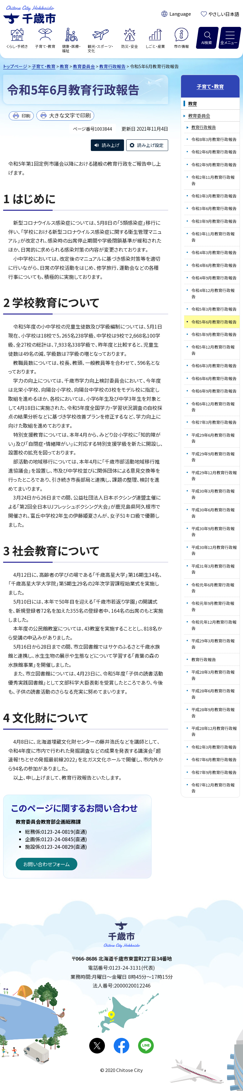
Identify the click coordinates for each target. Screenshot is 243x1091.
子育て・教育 (43, 66)
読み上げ (110, 145)
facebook (121, 1045)
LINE (146, 1045)
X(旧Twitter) (97, 1045)
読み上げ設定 (150, 145)
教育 (64, 66)
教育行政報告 (112, 66)
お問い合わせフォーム (46, 864)
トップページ (15, 66)
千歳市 (29, 14)
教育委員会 (84, 66)
